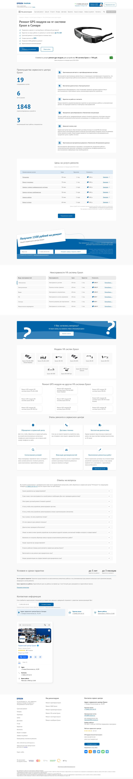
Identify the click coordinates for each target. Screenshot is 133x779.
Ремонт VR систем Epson (53, 713)
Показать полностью (23, 587)
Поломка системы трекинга (56, 287)
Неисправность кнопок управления (58, 297)
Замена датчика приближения (31, 192)
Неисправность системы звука (57, 306)
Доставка (63, 12)
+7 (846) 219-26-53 (82, 4)
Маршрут (23, 657)
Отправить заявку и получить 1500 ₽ (70, 252)
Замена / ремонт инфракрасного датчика (35, 187)
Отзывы (58, 12)
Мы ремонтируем (25, 12)
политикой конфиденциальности (41, 255)
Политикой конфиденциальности (52, 607)
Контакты (98, 12)
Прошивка (25, 177)
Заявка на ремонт (89, 12)
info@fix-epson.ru (89, 715)
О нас (52, 12)
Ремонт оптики (26, 202)
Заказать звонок (66, 333)
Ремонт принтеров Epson (53, 703)
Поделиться (86, 751)
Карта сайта (20, 752)
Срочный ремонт (38, 12)
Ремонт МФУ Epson (51, 706)
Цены (47, 12)
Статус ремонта (111, 11)
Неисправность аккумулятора (57, 292)
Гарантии (70, 12)
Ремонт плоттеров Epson (53, 717)
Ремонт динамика (27, 182)
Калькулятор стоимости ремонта (26, 738)
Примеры (20, 714)
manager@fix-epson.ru (91, 720)
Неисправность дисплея (55, 282)
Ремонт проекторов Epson (54, 709)
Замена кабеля (26, 197)
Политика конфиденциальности (66, 766)
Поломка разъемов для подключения (59, 301)
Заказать (106, 177)
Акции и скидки (78, 12)
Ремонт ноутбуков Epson (53, 720)
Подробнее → (108, 282)
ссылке (25, 747)
